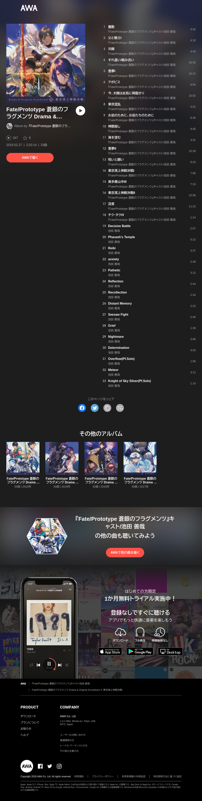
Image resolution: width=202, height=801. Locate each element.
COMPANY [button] (69, 707)
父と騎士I (115, 38)
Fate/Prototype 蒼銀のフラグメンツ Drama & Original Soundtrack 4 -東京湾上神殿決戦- (77, 690)
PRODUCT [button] (29, 707)
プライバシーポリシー (103, 776)
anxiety (113, 259)
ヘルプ (25, 735)
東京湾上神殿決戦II (121, 192)
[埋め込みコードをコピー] (120, 408)
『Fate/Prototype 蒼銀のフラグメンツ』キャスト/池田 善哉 (67, 126)
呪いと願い (116, 159)
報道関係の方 (67, 740)
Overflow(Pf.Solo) (121, 358)
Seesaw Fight (118, 314)
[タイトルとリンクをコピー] (107, 408)
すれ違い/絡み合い (121, 60)
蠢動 (111, 26)
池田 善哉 (114, 230)
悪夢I (111, 71)
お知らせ (26, 728)
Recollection (117, 292)
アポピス (114, 82)
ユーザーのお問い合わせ (73, 735)
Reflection (115, 281)
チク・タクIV (116, 215)
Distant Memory (120, 303)
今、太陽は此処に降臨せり (126, 93)
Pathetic (114, 270)
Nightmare (116, 336)
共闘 (111, 49)
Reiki (112, 248)
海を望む (114, 137)
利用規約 (79, 776)
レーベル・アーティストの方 (73, 745)
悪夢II (112, 148)
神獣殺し (114, 126)
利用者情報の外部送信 (133, 776)
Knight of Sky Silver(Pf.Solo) (129, 381)
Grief (111, 325)
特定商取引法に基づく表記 (167, 776)
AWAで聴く (30, 157)
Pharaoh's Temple (121, 237)
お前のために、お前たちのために (131, 115)
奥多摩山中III (117, 181)
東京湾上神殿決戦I (121, 170)
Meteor (113, 370)
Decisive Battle (119, 226)
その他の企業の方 (69, 751)
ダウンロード (28, 716)
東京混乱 (114, 104)
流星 (111, 204)
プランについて (30, 722)
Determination (118, 347)
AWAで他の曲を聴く (125, 552)
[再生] (80, 110)
